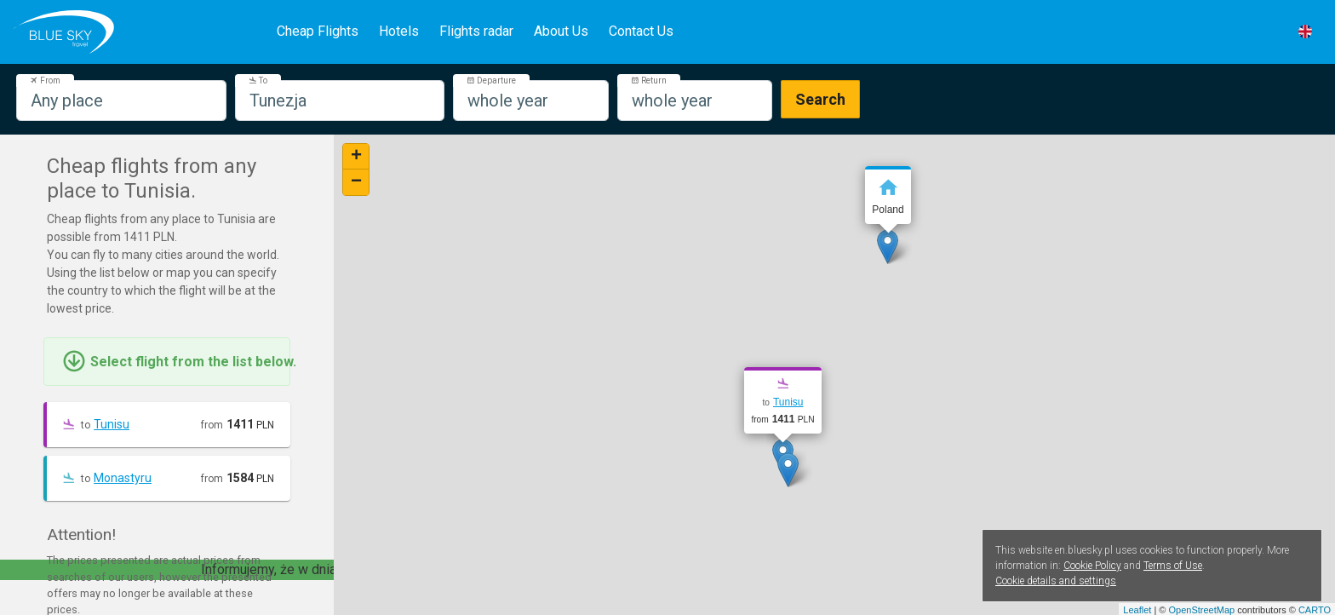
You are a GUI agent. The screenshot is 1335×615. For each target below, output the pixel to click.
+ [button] (356, 157)
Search (820, 99)
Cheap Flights (317, 31)
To (258, 80)
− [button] (356, 182)
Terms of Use (1172, 566)
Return (649, 80)
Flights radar (476, 31)
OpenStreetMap (1201, 610)
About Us (561, 31)
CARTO (1314, 610)
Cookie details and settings (1055, 581)
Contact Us (641, 31)
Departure (491, 80)
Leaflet (1137, 610)
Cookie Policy (1092, 566)
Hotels (399, 31)
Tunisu (111, 424)
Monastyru (123, 478)
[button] (1305, 31)
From (45, 80)
